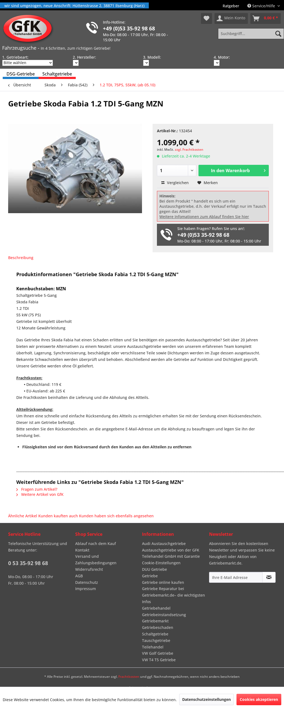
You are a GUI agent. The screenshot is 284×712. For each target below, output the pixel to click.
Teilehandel (152, 647)
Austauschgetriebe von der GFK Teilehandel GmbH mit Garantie (171, 553)
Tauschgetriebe (156, 640)
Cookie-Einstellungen (161, 562)
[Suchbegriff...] (251, 33)
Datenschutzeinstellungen (206, 699)
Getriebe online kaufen (163, 582)
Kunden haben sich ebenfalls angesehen (116, 515)
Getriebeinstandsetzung (164, 614)
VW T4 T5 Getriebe (159, 659)
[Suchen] (278, 33)
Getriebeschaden (157, 627)
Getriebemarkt (155, 620)
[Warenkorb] (265, 18)
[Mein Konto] (231, 18)
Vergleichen (175, 182)
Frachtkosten (128, 676)
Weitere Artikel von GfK (40, 494)
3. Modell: (152, 57)
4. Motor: (222, 57)
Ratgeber (231, 5)
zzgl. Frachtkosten (189, 149)
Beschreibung (20, 257)
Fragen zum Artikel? (36, 489)
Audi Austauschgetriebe (164, 543)
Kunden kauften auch (58, 515)
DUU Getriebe (154, 569)
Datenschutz (86, 582)
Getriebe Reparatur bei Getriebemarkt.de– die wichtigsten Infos (173, 595)
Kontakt (82, 550)
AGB (79, 575)
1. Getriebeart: (15, 57)
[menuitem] (231, 5)
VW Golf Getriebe (157, 653)
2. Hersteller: (84, 57)
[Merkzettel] (206, 18)
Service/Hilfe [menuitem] (261, 5)
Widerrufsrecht (89, 569)
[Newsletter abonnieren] (269, 577)
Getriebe (150, 575)
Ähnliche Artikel (22, 515)
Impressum (85, 588)
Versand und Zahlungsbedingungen (95, 559)
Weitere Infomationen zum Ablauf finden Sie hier (204, 216)
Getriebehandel (156, 608)
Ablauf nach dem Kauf (95, 543)
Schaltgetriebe (155, 634)
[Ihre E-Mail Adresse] (236, 577)
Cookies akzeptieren (259, 699)
